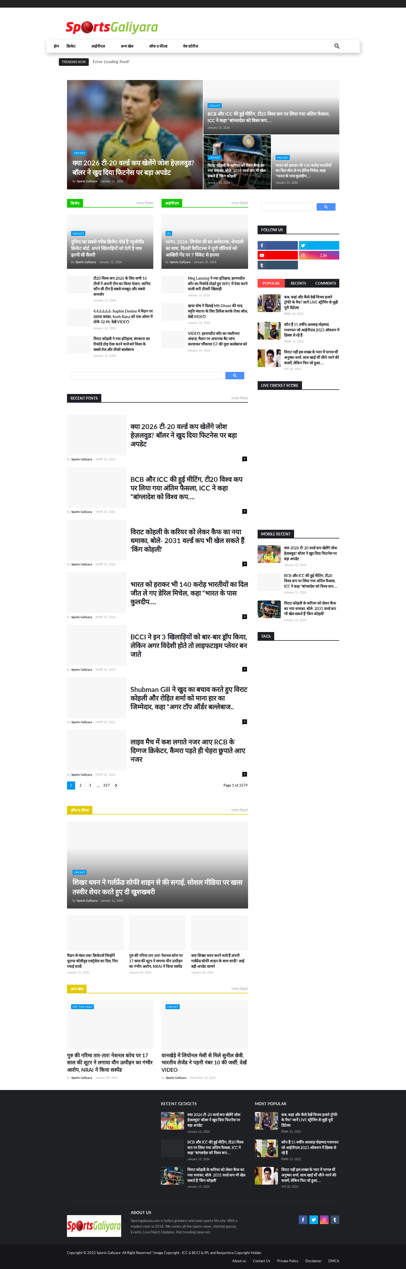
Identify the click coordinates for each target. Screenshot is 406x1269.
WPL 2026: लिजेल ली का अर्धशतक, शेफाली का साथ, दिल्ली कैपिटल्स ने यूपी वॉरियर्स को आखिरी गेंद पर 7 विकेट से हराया (204, 248)
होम (56, 46)
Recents (298, 283)
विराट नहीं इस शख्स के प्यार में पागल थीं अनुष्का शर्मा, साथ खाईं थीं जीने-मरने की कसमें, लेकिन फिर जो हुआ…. (311, 357)
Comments (325, 283)
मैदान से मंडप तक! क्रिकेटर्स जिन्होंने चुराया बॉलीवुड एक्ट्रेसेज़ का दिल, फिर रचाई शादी (92, 960)
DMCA (333, 1261)
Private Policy (287, 1261)
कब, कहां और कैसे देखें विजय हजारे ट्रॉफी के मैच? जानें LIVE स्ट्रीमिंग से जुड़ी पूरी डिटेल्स (311, 302)
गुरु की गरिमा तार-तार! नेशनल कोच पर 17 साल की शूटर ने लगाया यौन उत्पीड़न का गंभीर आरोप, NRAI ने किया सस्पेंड (156, 960)
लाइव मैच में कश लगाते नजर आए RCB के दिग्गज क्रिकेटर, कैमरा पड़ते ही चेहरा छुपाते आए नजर (187, 750)
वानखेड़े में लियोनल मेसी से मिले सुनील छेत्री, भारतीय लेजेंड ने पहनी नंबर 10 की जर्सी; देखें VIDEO (204, 1062)
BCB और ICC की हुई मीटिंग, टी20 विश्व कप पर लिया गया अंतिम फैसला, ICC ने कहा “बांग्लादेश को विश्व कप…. (268, 117)
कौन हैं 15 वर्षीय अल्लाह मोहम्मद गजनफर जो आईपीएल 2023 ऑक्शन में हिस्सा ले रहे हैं (311, 329)
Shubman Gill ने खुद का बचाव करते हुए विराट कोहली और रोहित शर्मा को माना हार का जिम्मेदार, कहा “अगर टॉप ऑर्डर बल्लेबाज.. (188, 698)
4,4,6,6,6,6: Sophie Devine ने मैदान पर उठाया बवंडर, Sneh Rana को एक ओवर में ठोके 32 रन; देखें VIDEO (123, 316)
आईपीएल (98, 46)
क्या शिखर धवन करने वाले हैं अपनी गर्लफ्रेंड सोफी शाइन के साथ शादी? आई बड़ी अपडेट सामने (217, 960)
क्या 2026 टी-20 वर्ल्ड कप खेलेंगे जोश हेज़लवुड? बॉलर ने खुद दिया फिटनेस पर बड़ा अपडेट (133, 167)
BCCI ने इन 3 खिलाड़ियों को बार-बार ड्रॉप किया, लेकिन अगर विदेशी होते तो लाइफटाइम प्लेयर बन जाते (188, 645)
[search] (146, 375)
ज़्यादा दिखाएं (144, 203)
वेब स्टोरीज (190, 46)
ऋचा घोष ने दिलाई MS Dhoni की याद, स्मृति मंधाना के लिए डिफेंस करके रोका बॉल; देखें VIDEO (218, 311)
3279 (106, 786)
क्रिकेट (70, 46)
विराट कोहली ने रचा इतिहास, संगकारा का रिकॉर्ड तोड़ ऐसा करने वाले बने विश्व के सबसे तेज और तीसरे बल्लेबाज (121, 344)
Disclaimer (313, 1261)
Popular (271, 283)
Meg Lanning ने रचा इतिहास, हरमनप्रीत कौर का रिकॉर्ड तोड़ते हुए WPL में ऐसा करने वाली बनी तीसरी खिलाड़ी (218, 283)
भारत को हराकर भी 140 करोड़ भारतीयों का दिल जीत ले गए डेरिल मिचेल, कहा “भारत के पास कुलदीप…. (303, 170)
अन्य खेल (127, 46)
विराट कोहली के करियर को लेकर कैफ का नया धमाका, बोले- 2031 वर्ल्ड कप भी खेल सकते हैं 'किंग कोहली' (236, 170)
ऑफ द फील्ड (158, 46)
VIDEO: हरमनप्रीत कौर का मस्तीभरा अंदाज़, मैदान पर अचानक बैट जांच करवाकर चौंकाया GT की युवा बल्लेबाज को (217, 338)
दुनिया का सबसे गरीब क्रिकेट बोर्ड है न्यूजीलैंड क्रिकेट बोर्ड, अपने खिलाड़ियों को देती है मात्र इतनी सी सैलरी (107, 248)
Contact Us (261, 1261)
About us (239, 1261)
